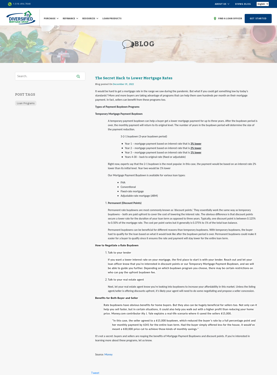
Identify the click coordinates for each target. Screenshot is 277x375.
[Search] (47, 76)
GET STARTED (258, 18)
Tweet (95, 373)
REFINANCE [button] (70, 18)
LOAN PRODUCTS (112, 18)
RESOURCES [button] (90, 18)
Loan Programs (26, 103)
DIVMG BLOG (243, 3)
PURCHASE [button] (51, 18)
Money (108, 354)
